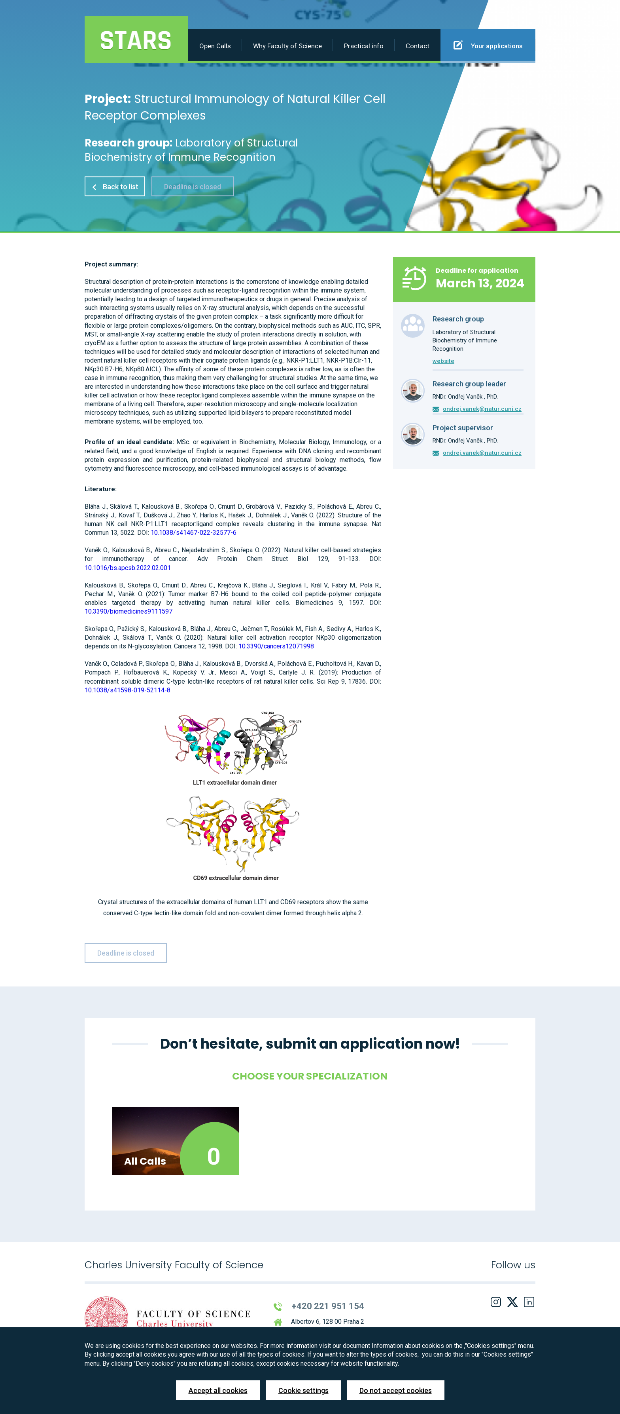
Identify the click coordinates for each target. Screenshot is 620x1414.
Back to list (114, 186)
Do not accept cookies (395, 1390)
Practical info (364, 46)
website (443, 361)
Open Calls (215, 46)
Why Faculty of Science (287, 46)
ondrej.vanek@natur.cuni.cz (482, 408)
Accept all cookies (218, 1390)
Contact (417, 46)
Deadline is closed (192, 186)
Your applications (488, 44)
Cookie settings (303, 1390)
